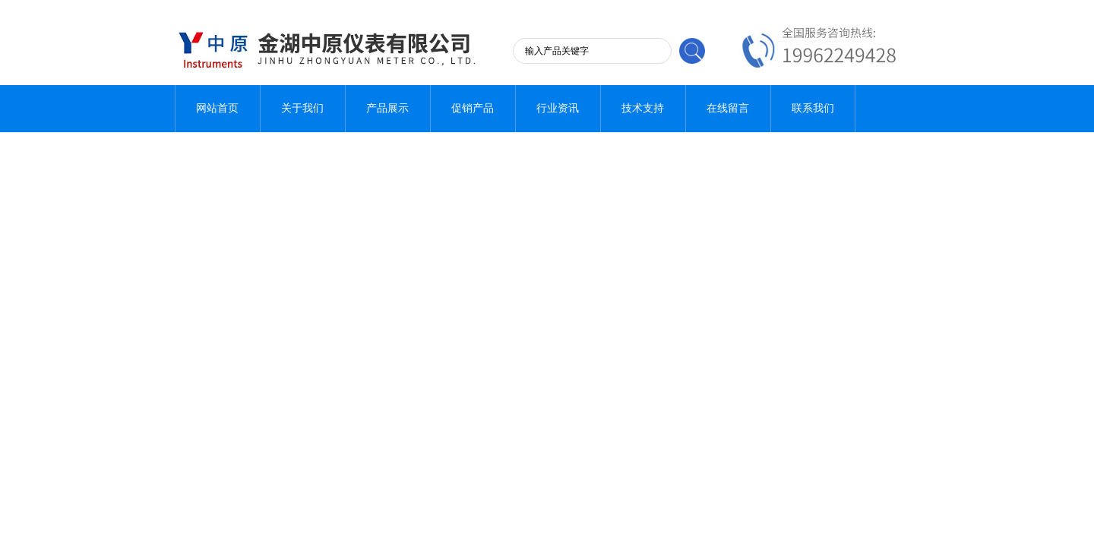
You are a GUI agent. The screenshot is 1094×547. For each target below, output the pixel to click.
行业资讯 (557, 108)
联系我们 (813, 108)
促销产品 (472, 108)
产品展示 (387, 108)
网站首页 (217, 108)
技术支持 (642, 108)
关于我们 (302, 108)
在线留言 (728, 108)
